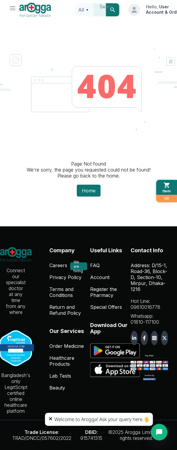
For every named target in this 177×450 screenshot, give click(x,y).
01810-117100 (145, 322)
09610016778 (145, 307)
